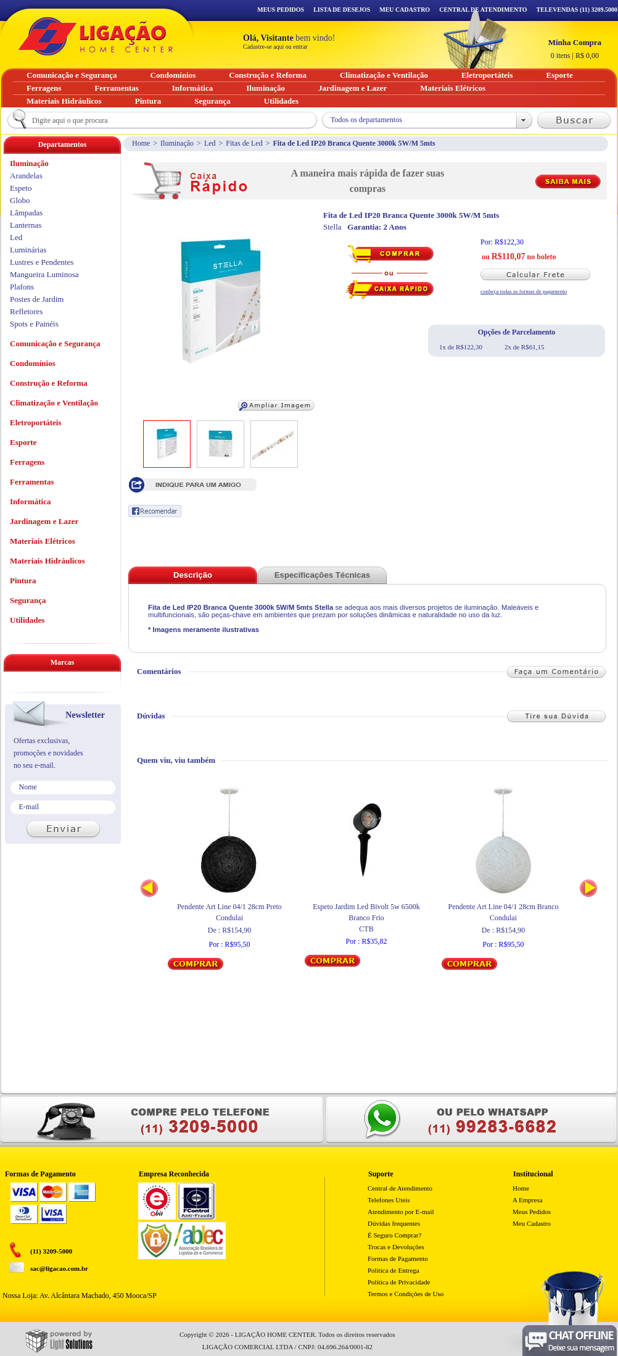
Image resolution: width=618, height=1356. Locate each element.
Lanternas (25, 225)
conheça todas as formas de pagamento (523, 291)
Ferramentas (32, 481)
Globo (20, 200)
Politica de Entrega (393, 1270)
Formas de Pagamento (398, 1258)
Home (141, 143)
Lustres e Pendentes (41, 262)
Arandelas (26, 175)
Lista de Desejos (341, 9)
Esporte (23, 442)
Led (210, 143)
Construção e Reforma (49, 383)
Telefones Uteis (389, 1200)
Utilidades (27, 620)
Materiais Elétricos (42, 541)
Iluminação (177, 143)
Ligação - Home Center (95, 36)
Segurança (28, 600)
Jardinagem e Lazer (44, 521)
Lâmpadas (26, 212)
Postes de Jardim (37, 299)
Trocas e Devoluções (396, 1246)
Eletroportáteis (36, 422)
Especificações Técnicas (322, 575)
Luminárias (28, 249)
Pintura (23, 580)
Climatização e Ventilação (54, 402)
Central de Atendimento (400, 1188)
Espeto (20, 188)
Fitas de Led (244, 143)
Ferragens (27, 462)
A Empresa (528, 1200)
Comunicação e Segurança (55, 343)
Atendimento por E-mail (401, 1211)
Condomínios (33, 363)
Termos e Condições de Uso (405, 1293)
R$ (574, 49)
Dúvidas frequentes (394, 1223)
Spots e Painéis (34, 323)
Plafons (22, 286)
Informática (30, 501)
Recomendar (154, 511)
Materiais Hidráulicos (47, 560)
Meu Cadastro (404, 9)
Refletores (26, 311)
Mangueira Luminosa (44, 274)
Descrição (192, 575)
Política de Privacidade (399, 1282)
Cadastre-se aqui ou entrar (275, 46)
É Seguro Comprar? (394, 1235)
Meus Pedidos (280, 9)
